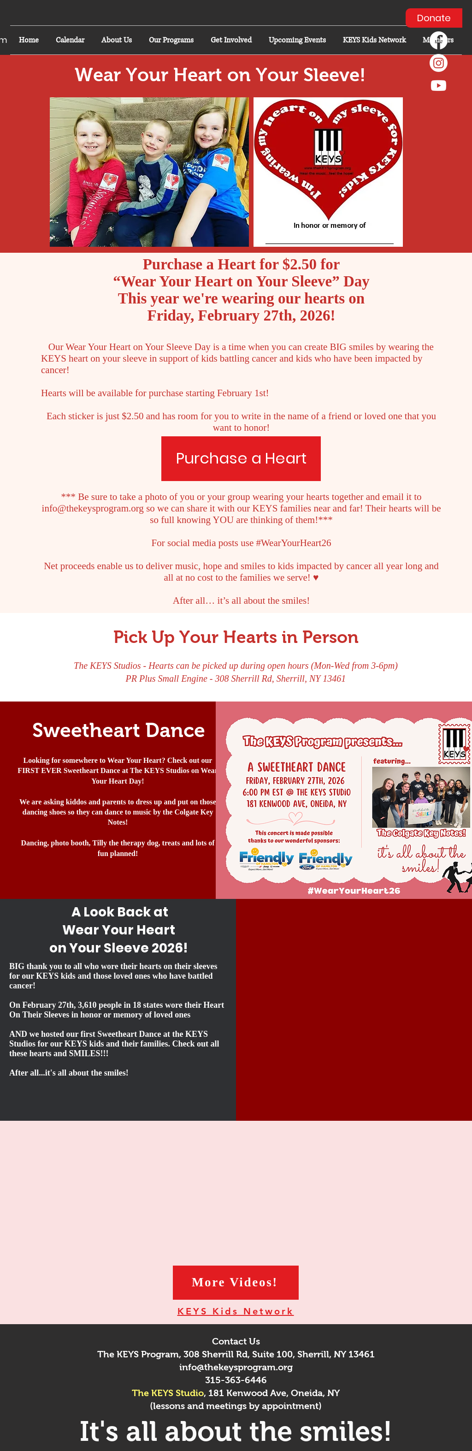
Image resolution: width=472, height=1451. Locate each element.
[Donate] (434, 18)
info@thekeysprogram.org (93, 508)
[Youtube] (439, 86)
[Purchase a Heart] (241, 458)
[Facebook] (439, 40)
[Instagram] (439, 63)
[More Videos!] (236, 1283)
